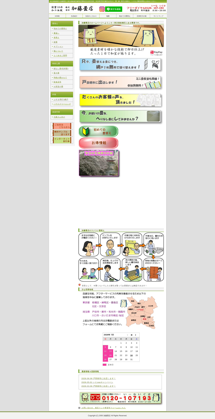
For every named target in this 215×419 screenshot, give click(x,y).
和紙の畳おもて (60, 76)
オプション (58, 46)
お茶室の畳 (58, 84)
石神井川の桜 (141, 16)
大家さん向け (59, 114)
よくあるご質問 (60, 54)
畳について (58, 50)
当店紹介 (74, 16)
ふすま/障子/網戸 (61, 97)
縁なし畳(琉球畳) (61, 67)
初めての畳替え (124, 16)
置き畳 (56, 71)
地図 (107, 16)
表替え (56, 37)
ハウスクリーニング (62, 101)
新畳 (55, 41)
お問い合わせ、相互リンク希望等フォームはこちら (103, 408)
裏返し (56, 33)
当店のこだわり (91, 16)
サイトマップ (158, 16)
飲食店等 (57, 80)
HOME (57, 16)
